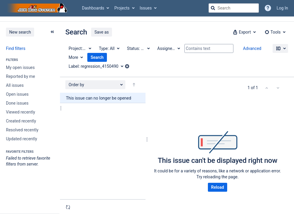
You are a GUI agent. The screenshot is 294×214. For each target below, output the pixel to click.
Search (97, 57)
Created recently (21, 121)
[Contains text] (208, 48)
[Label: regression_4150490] (98, 66)
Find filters (15, 48)
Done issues (17, 103)
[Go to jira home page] (38, 8)
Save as (101, 32)
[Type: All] (109, 48)
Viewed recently (20, 112)
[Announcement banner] (147, 19)
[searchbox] (233, 8)
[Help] (268, 8)
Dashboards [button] (93, 8)
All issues (15, 85)
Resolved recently (22, 130)
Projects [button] (121, 8)
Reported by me (20, 76)
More (73, 57)
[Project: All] (79, 48)
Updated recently (21, 138)
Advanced (252, 48)
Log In (282, 8)
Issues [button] (146, 8)
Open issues (17, 94)
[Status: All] (138, 48)
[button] (244, 32)
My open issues (20, 67)
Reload (217, 187)
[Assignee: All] (168, 48)
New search (20, 32)
